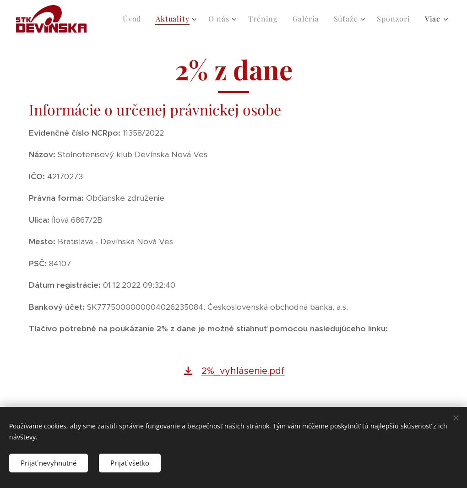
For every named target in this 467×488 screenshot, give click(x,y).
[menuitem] (134, 18)
